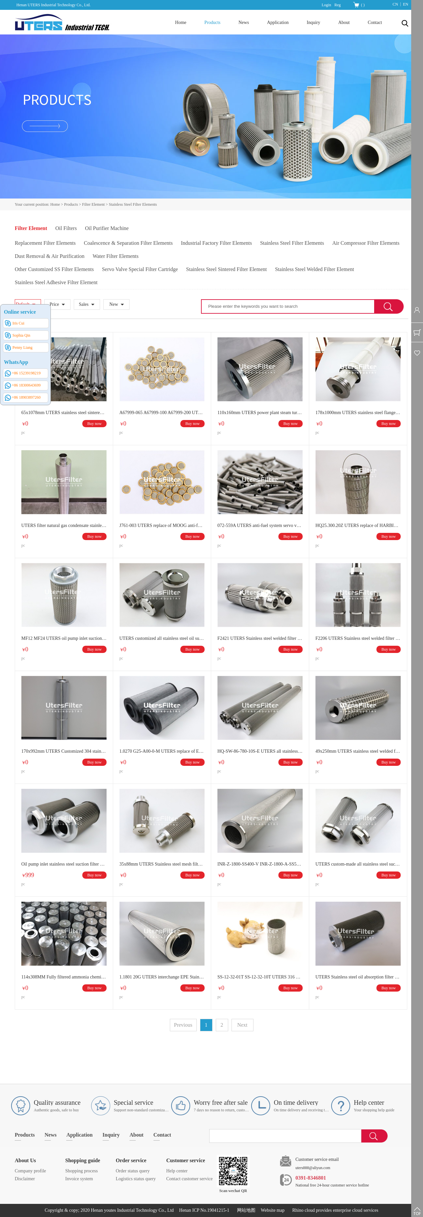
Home (180, 22)
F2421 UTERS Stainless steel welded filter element (260, 638)
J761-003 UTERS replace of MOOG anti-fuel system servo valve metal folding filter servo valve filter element (162, 525)
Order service (131, 1160)
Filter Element (93, 204)
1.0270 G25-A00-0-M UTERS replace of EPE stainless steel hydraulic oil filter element (162, 751)
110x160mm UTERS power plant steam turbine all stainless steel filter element (260, 412)
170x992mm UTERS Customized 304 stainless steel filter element (64, 751)
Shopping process (81, 1170)
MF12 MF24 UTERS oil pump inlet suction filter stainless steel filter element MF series (64, 638)
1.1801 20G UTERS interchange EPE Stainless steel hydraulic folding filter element (162, 977)
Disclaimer (25, 1178)
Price (54, 304)
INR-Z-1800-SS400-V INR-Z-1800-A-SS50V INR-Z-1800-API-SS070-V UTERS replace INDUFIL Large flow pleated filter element (260, 864)
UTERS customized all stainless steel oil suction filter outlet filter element (162, 638)
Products (71, 204)
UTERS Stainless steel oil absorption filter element (358, 977)
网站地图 (245, 1210)
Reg (337, 5)
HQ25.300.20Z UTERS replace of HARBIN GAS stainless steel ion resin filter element (358, 525)
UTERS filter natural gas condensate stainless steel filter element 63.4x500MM (64, 525)
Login (326, 5)
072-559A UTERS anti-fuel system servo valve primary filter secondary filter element (260, 525)
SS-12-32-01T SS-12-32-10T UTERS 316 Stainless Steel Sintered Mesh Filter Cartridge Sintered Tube (260, 977)
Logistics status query (136, 1178)
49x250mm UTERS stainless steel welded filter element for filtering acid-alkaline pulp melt (358, 751)
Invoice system (79, 1178)
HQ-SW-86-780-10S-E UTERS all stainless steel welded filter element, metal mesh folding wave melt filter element (260, 751)
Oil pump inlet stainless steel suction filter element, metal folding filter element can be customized (64, 864)
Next (242, 1025)
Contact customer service (189, 1178)
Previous (183, 1025)
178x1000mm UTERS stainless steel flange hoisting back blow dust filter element (358, 412)
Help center (177, 1170)
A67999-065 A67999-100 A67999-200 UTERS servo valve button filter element (162, 412)
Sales (84, 304)
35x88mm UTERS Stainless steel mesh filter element (162, 864)
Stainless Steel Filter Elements (133, 204)
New (114, 304)
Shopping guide (82, 1160)
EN (405, 4)
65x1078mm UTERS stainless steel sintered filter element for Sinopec (64, 412)
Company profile (30, 1170)
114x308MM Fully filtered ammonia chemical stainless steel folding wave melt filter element (64, 977)
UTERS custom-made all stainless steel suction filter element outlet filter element (358, 864)
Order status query (133, 1170)
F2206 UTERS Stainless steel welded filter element (358, 638)
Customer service (185, 1160)
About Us (25, 1160)
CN (395, 4)
